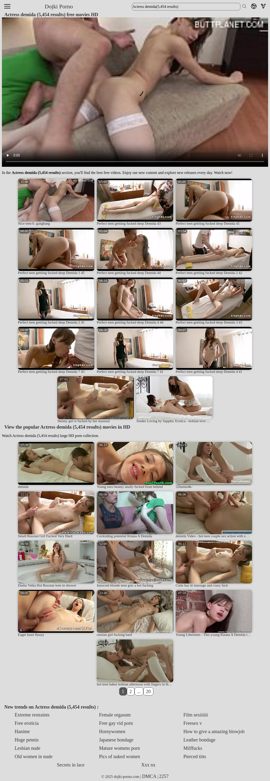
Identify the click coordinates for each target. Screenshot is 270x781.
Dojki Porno (59, 6)
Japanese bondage (116, 739)
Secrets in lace (71, 764)
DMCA (149, 776)
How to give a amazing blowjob (214, 731)
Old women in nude (33, 756)
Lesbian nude (27, 748)
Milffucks (193, 748)
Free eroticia (27, 723)
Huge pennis (27, 739)
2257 (164, 776)
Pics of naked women (119, 756)
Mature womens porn (119, 748)
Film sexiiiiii (196, 714)
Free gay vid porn (116, 723)
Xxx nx (148, 764)
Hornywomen (112, 731)
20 (148, 691)
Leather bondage (200, 739)
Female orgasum (114, 714)
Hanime (22, 731)
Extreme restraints (32, 714)
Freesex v (193, 723)
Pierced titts (195, 756)
